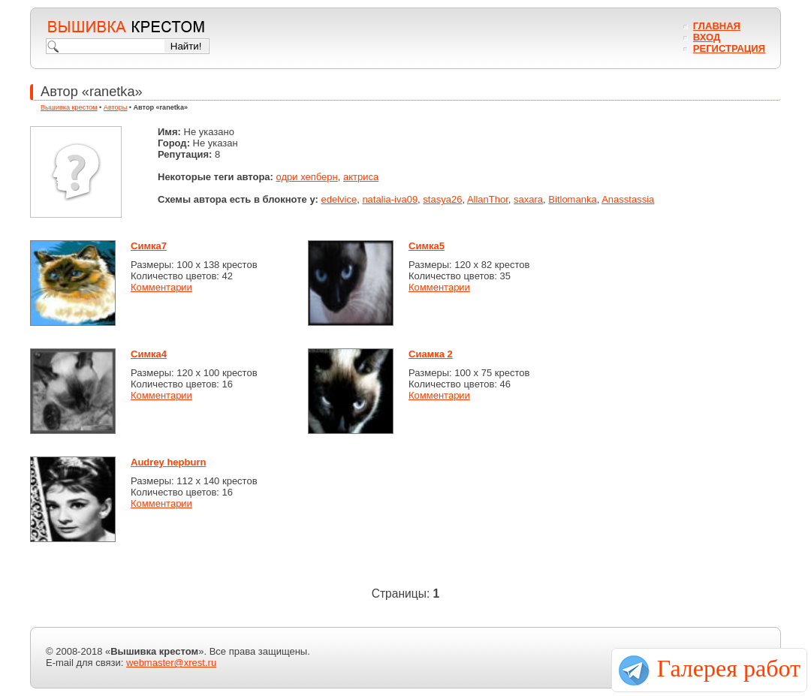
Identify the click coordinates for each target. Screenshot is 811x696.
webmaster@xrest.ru (171, 662)
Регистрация (729, 48)
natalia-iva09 (390, 199)
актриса (360, 176)
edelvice (339, 199)
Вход (706, 37)
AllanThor (487, 199)
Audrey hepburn (168, 462)
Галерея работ (728, 668)
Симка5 (427, 246)
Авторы (115, 107)
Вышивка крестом (69, 107)
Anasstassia (627, 199)
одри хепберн (307, 176)
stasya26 (442, 199)
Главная (716, 26)
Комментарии (161, 287)
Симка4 (149, 354)
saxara (528, 199)
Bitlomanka (572, 199)
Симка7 (149, 246)
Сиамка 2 (431, 354)
